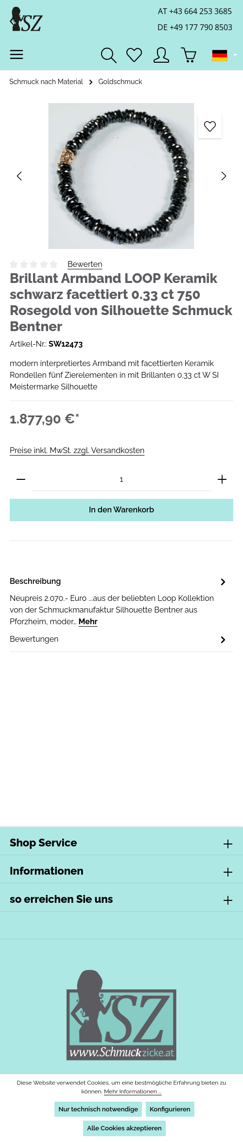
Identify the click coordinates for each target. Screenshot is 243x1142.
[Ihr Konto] (161, 55)
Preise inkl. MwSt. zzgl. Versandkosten (76, 450)
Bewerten (85, 264)
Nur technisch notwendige (98, 1109)
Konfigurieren (170, 1109)
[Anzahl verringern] (21, 479)
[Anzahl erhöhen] (222, 479)
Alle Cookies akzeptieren (124, 1128)
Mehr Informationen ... (132, 1091)
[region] (121, 176)
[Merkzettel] (134, 55)
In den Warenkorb (121, 510)
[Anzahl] (121, 479)
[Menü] (16, 54)
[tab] (119, 601)
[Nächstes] (223, 176)
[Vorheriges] (20, 176)
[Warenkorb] (188, 55)
